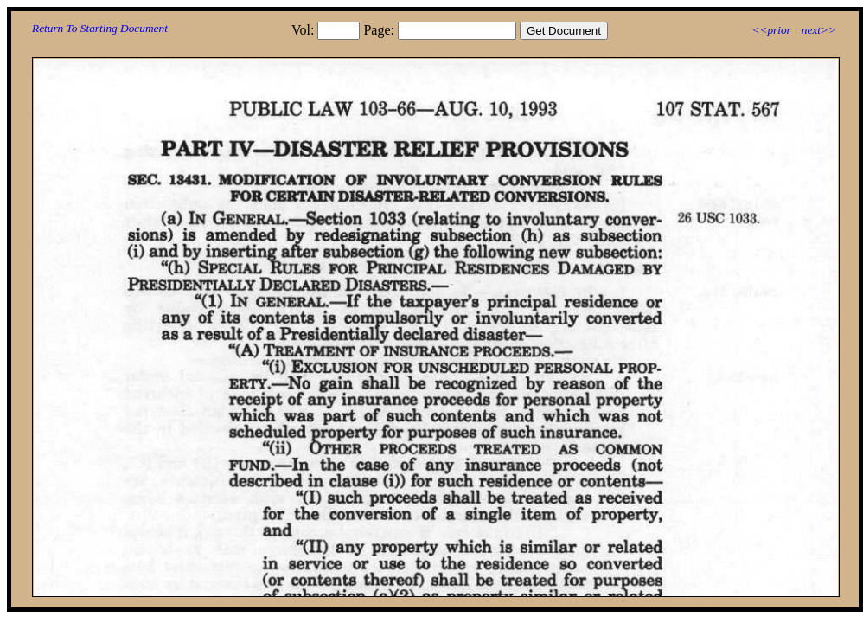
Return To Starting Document (100, 28)
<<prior (770, 29)
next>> (819, 29)
